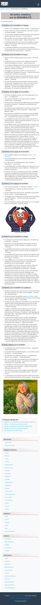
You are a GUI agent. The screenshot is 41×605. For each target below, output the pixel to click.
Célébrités (7, 544)
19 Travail (7, 506)
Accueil (2, 8)
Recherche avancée (9, 567)
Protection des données (10, 576)
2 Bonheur (7, 455)
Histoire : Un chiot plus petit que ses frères (15, 424)
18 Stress (7, 503)
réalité (15, 240)
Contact (6, 558)
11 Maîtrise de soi (9, 482)
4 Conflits (7, 461)
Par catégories (8, 539)
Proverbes (7, 550)
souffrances (31, 296)
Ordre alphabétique (9, 542)
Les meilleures (8, 547)
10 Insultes (7, 479)
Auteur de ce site (8, 570)
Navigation (7, 561)
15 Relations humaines (10, 494)
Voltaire (36, 187)
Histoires (7, 519)
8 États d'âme (8, 473)
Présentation (7, 564)
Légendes (7, 522)
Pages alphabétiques (9, 582)
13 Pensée (7, 488)
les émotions (22, 422)
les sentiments (32, 422)
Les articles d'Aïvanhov (10, 587)
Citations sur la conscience (11, 422)
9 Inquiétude (7, 476)
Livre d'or (7, 573)
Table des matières (7, 21)
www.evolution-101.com (16, 595)
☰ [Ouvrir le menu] (38, 4)
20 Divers (7, 509)
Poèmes (6, 525)
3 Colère (6, 458)
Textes (6, 528)
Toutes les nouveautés (10, 445)
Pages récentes (8, 442)
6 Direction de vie (9, 467)
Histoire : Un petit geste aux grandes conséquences (18, 426)
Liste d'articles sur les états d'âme (13, 430)
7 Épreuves (7, 470)
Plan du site (7, 579)
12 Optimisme (8, 485)
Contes (6, 516)
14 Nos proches (8, 491)
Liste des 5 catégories (10, 531)
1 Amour (7, 452)
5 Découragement (9, 464)
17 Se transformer (9, 500)
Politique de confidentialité (17, 598)
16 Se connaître (8, 497)
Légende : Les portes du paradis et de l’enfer (16, 428)
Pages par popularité (9, 585)
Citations (7, 8)
